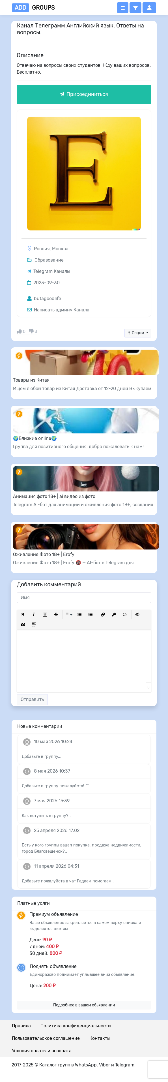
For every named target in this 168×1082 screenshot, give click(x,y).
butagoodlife (44, 298)
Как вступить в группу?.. (46, 815)
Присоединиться (84, 94)
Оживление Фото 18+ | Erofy (43, 554)
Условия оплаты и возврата (42, 1050)
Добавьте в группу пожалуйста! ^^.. (56, 786)
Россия (42, 248)
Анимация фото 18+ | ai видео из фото (54, 496)
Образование (45, 260)
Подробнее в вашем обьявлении (84, 1005)
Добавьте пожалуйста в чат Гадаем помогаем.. (68, 881)
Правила (21, 1025)
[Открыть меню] (122, 7)
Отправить (32, 699)
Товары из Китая (31, 380)
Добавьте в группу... (41, 756)
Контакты (99, 1038)
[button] (135, 7)
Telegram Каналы (51, 271)
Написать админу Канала (58, 310)
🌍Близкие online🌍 (35, 438)
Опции (136, 333)
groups (33, 7)
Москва (60, 248)
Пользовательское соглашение (46, 1038)
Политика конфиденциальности (75, 1025)
